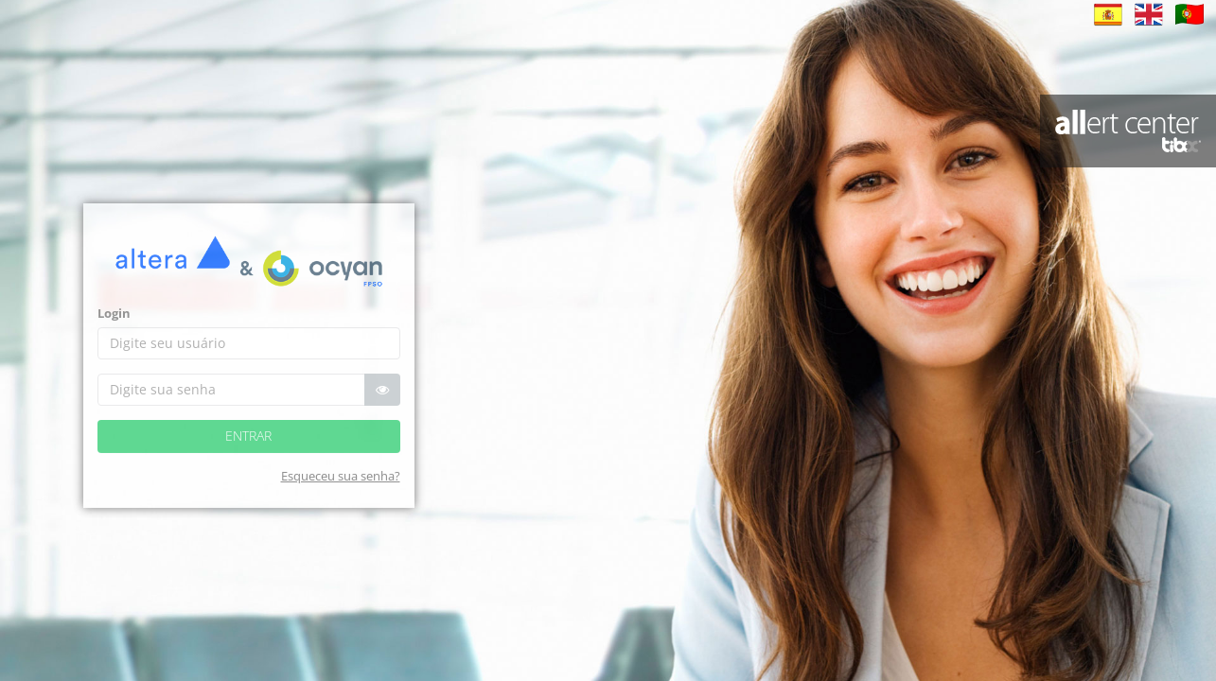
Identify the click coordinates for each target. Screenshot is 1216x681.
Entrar (248, 451)
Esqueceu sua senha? (340, 490)
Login (114, 328)
